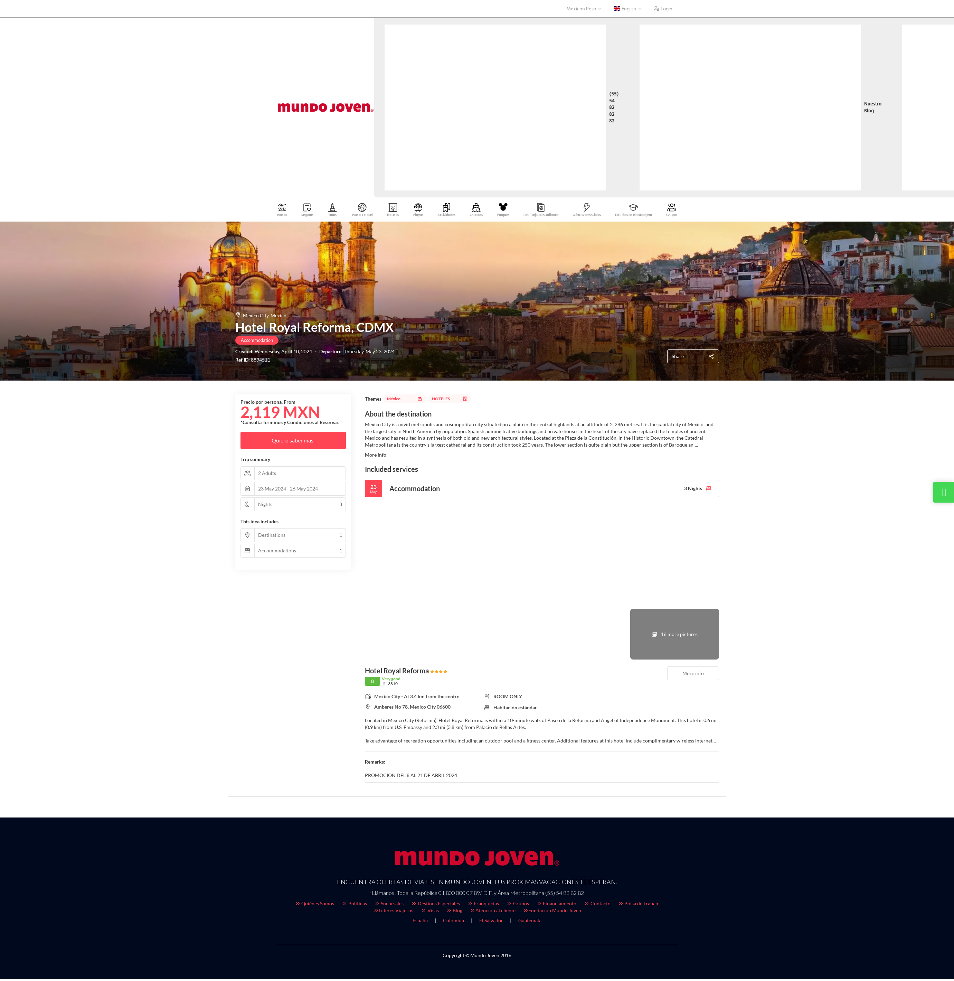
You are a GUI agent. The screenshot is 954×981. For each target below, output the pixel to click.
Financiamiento (556, 905)
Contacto (597, 905)
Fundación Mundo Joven (552, 912)
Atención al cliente (492, 912)
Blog (454, 912)
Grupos (517, 905)
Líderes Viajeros (393, 912)
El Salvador (491, 922)
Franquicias (483, 905)
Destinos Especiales (435, 905)
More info (375, 456)
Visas (429, 912)
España (420, 922)
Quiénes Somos (314, 905)
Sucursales (389, 905)
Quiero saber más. (293, 442)
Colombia (453, 922)
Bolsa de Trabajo (638, 905)
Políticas (354, 905)
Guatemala (529, 922)
